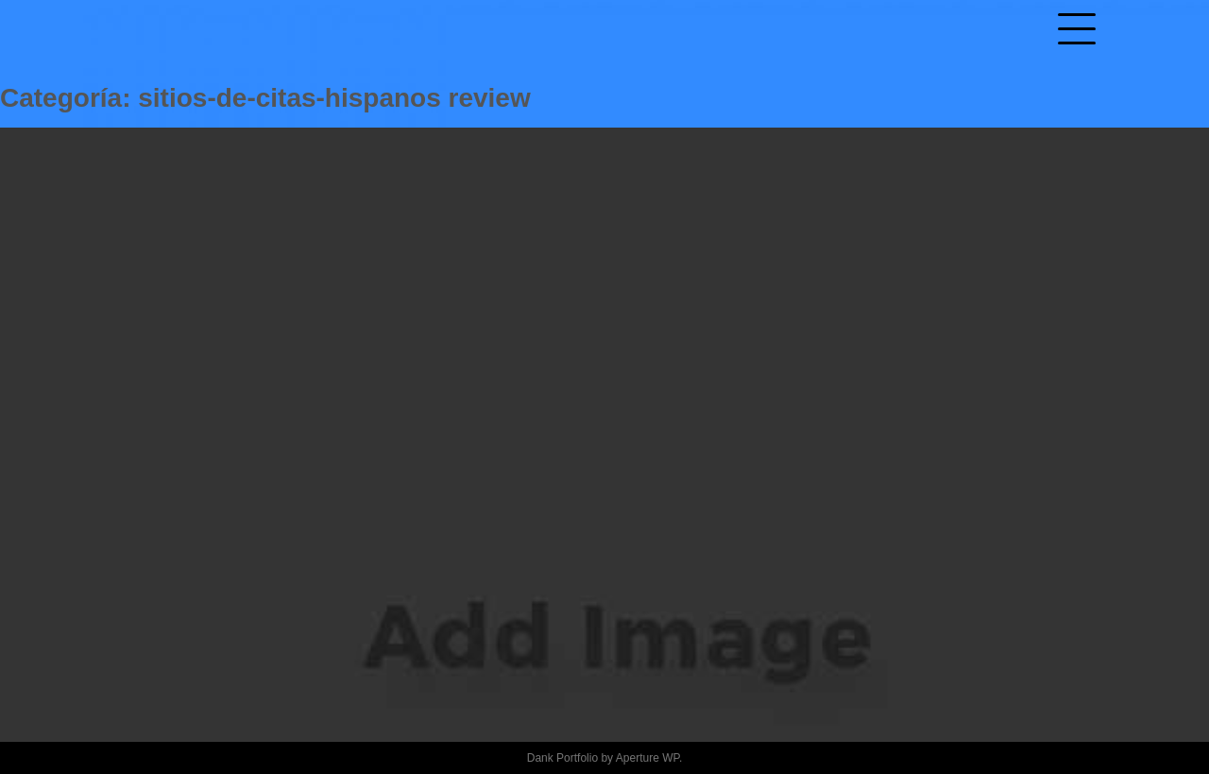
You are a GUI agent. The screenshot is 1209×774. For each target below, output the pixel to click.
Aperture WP (647, 758)
